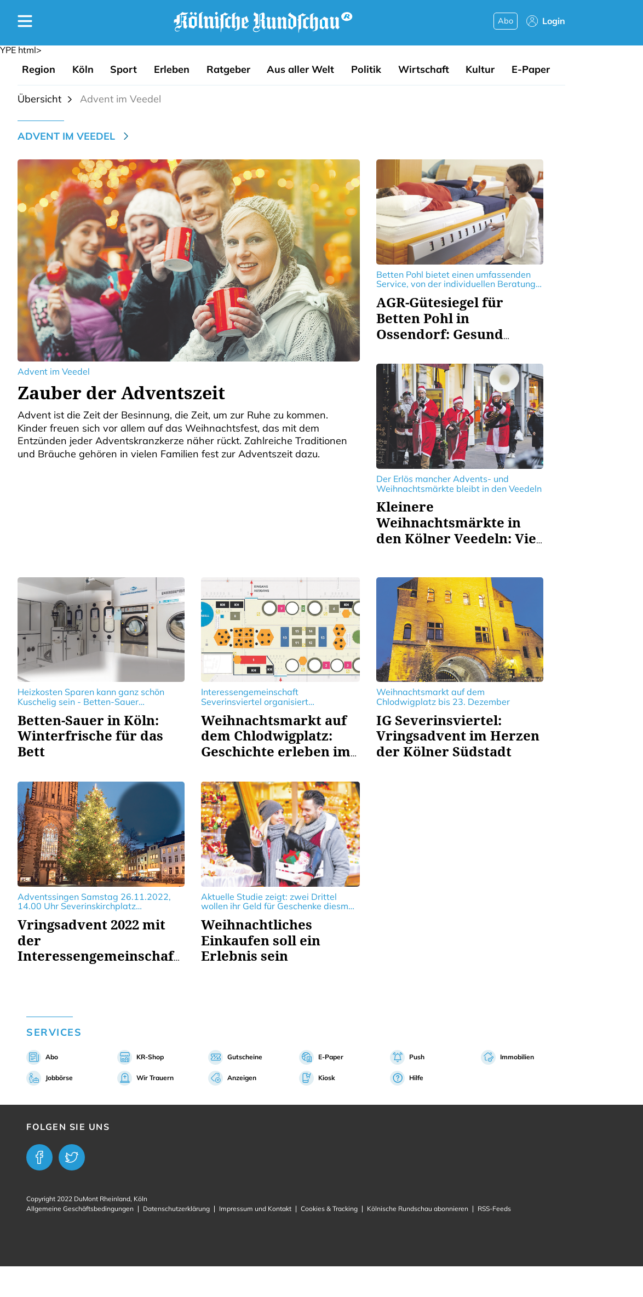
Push (416, 1057)
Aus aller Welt (300, 70)
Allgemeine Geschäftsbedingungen (80, 1208)
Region (38, 70)
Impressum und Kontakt (255, 1208)
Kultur (480, 70)
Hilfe (416, 1078)
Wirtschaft (423, 70)
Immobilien (517, 1057)
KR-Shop (150, 1057)
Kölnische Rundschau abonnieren (417, 1208)
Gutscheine (244, 1057)
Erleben (172, 70)
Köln (83, 70)
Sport (123, 70)
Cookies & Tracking (329, 1208)
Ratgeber (228, 70)
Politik (366, 70)
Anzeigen (241, 1078)
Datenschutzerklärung (176, 1208)
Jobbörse (59, 1078)
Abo (505, 21)
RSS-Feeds (494, 1208)
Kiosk (326, 1078)
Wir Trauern (155, 1078)
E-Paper (531, 70)
